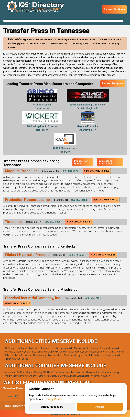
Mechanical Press (45, 39)
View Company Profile (96, 171)
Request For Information (105, 162)
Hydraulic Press (87, 39)
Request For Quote (114, 9)
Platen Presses (100, 43)
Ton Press (105, 39)
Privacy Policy (53, 399)
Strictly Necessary (52, 406)
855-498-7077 (70, 171)
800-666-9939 (52, 222)
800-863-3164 (79, 200)
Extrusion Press (37, 43)
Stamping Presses (67, 39)
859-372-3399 (76, 255)
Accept (99, 406)
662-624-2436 (93, 298)
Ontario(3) (12, 396)
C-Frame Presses (58, 43)
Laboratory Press (79, 43)
